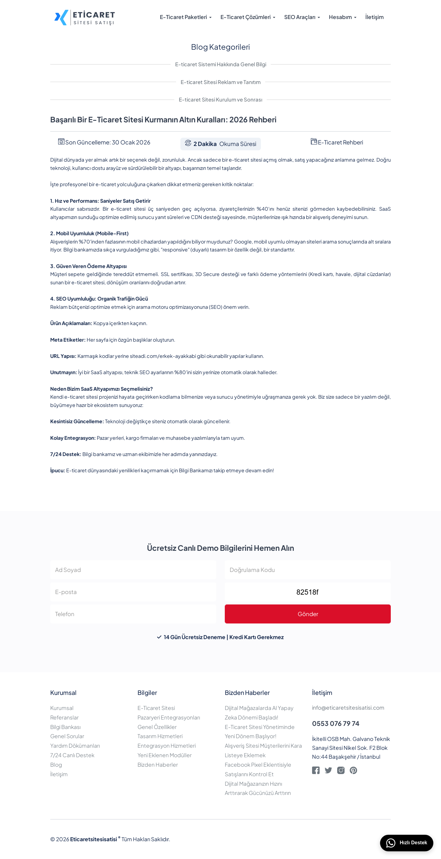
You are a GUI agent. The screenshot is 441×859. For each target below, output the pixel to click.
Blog (56, 764)
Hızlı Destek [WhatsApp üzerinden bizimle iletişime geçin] (406, 843)
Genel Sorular (67, 736)
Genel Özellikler (157, 726)
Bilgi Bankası (65, 726)
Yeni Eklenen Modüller (165, 755)
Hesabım (340, 16)
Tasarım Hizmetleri (160, 736)
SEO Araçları (299, 16)
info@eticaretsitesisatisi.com (348, 707)
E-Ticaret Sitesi (156, 707)
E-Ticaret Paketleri (183, 16)
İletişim (374, 16)
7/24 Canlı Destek (72, 755)
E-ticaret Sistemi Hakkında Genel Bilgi (220, 64)
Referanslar (64, 717)
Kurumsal (62, 707)
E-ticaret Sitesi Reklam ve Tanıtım (221, 82)
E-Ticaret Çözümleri (246, 16)
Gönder (308, 613)
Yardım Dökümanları (75, 745)
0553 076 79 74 (336, 723)
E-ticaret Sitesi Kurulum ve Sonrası (220, 99)
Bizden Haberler (158, 764)
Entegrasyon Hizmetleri (167, 745)
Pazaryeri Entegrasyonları (169, 717)
